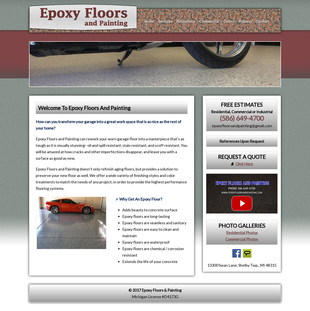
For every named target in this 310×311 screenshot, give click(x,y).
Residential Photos (242, 232)
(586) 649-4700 (242, 118)
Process (245, 21)
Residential (186, 21)
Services (165, 21)
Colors (228, 21)
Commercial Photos (241, 239)
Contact (262, 21)
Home (149, 21)
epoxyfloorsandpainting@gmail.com (242, 125)
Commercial (209, 21)
